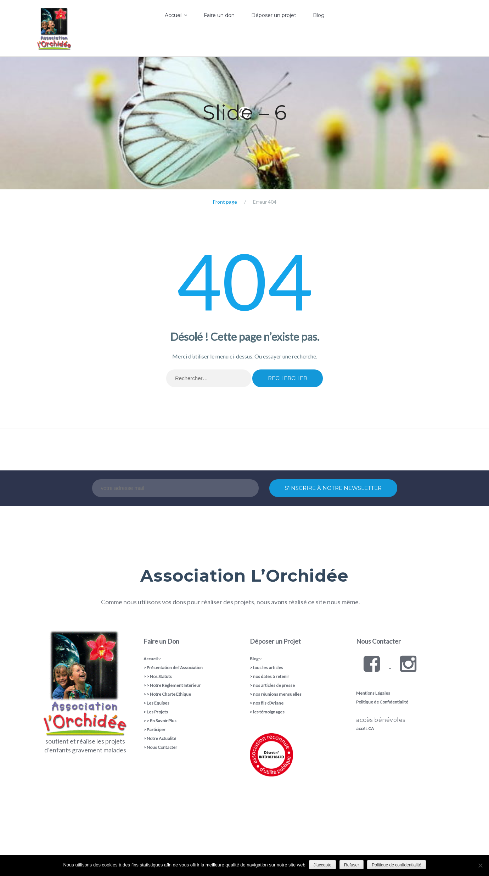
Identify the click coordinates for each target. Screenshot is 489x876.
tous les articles (268, 667)
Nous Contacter (162, 747)
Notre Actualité (161, 738)
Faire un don (219, 15)
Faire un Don (161, 641)
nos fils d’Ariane (268, 703)
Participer (156, 729)
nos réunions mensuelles (277, 694)
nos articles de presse (274, 685)
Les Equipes (158, 703)
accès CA (365, 728)
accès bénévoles (380, 720)
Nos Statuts (161, 676)
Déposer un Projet (275, 641)
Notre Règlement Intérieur (175, 685)
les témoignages (269, 711)
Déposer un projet (273, 15)
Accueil (176, 15)
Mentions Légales (373, 693)
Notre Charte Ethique (170, 694)
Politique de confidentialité (396, 865)
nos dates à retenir (271, 676)
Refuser (351, 865)
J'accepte (322, 865)
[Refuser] (480, 865)
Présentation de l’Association (175, 667)
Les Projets (157, 711)
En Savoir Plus (163, 720)
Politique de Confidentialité (382, 702)
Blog (319, 15)
